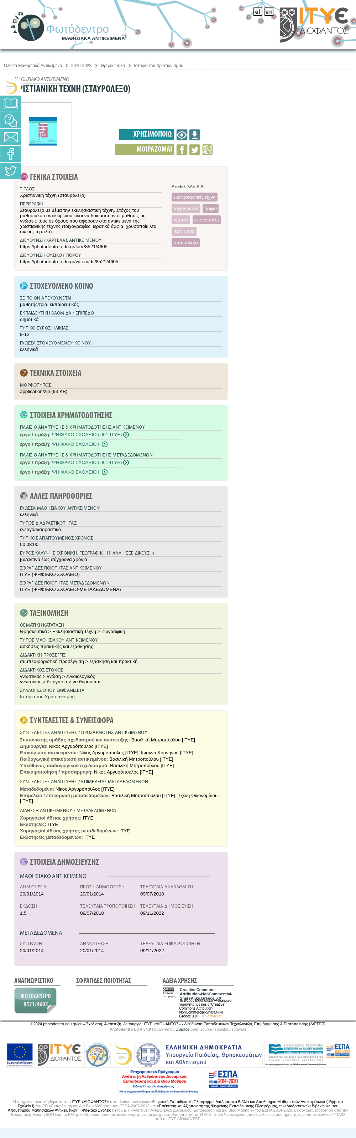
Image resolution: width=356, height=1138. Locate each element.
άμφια (210, 208)
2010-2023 (81, 65)
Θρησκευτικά (113, 65)
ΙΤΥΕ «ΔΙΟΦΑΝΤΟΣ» (90, 1101)
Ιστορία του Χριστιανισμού (158, 65)
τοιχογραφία (186, 208)
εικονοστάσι (206, 220)
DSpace (182, 1029)
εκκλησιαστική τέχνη (194, 197)
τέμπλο (180, 220)
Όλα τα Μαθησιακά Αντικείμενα (33, 65)
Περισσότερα (210, 1016)
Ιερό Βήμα (184, 231)
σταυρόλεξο (185, 242)
